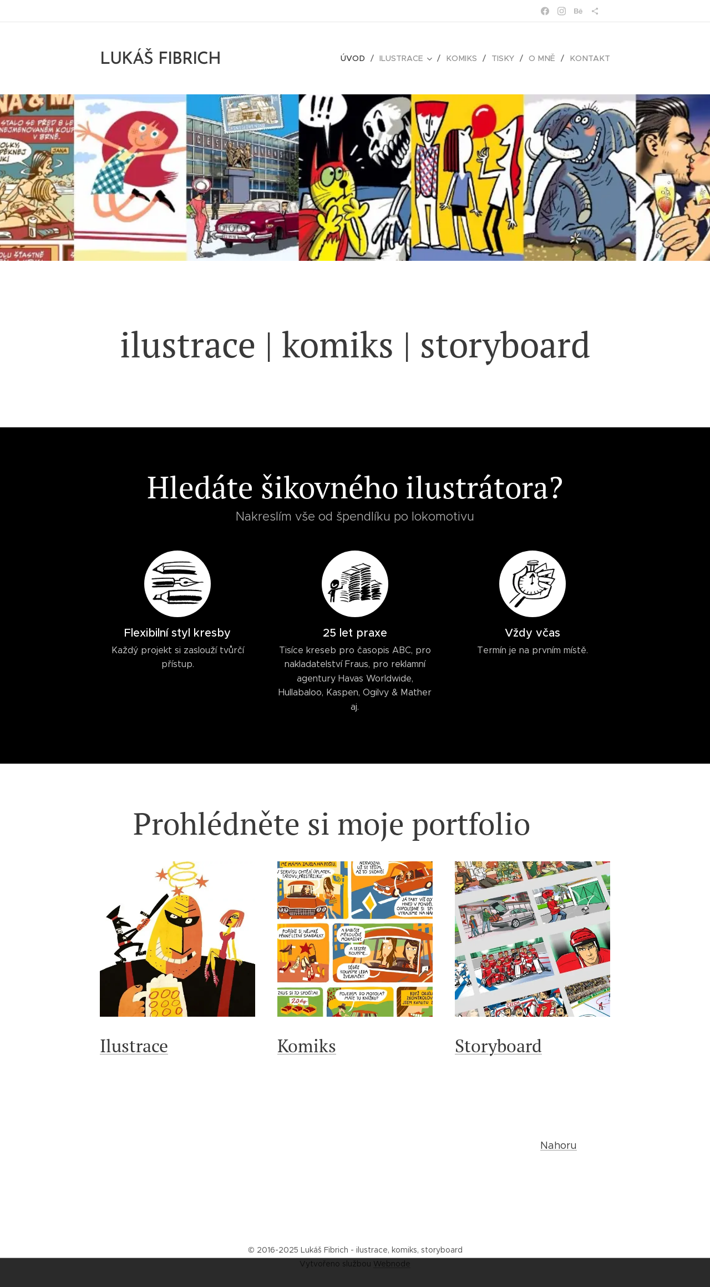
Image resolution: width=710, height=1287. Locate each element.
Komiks (306, 1045)
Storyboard (498, 1045)
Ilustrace (134, 1045)
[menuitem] (362, 58)
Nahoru (558, 1145)
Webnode (391, 1264)
